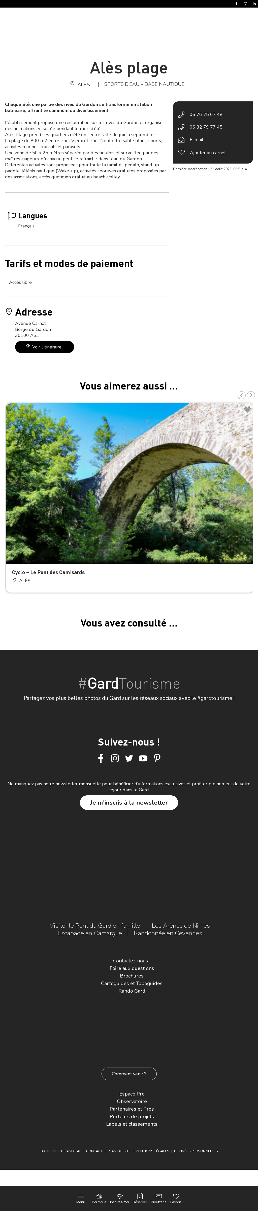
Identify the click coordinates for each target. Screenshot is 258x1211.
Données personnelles (196, 1151)
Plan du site (119, 1151)
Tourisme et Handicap (60, 1151)
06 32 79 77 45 (206, 127)
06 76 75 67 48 (206, 114)
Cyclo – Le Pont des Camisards (48, 572)
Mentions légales (152, 1151)
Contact (94, 1151)
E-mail (196, 140)
